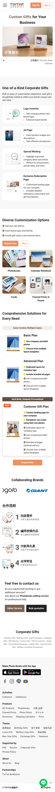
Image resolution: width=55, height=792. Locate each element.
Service (13, 747)
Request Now (10, 246)
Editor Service (14, 611)
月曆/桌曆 (38, 708)
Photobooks (24, 708)
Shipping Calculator (25, 717)
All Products (8, 708)
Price (41, 717)
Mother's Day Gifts (25, 732)
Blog (17, 763)
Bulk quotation (36, 611)
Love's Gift (7, 732)
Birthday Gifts (21, 728)
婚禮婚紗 (6, 728)
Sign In (47, 5)
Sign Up (35, 5)
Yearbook (43, 736)
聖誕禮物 (42, 732)
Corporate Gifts (28, 747)
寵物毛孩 (47, 728)
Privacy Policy (9, 752)
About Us (6, 763)
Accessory (7, 717)
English (47, 787)
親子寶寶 (35, 728)
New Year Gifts (9, 736)
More (24, 246)
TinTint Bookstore (11, 774)
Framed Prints (9, 712)
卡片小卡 (39, 712)
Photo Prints (26, 712)
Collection (7, 697)
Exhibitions (21, 697)
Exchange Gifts (27, 736)
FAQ (4, 747)
